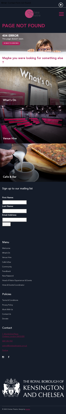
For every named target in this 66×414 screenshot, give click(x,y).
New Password (7, 276)
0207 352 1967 (7, 341)
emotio (28, 409)
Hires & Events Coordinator (13, 285)
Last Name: (7, 206)
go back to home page (11, 43)
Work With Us (7, 310)
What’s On (6, 253)
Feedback (6, 271)
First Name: (8, 198)
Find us (5, 350)
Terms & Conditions (10, 300)
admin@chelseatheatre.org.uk (14, 346)
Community (7, 267)
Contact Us (6, 314)
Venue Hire (6, 257)
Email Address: (9, 215)
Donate (5, 319)
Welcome (6, 248)
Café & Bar (6, 262)
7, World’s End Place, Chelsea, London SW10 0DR (13, 335)
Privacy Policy (7, 305)
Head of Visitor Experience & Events (17, 280)
